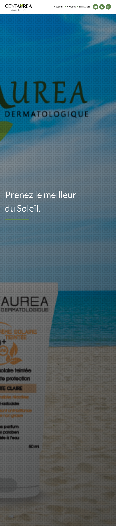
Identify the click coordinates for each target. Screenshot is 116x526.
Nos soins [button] (59, 7)
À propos (71, 7)
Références (84, 7)
